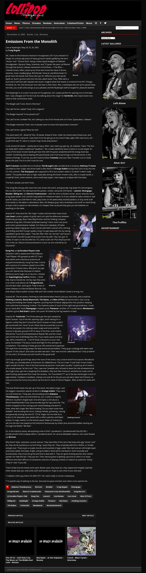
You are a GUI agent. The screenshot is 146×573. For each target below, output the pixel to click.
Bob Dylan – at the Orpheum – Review (50, 558)
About (89, 23)
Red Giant (63, 501)
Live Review (59, 496)
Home (9, 23)
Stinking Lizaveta (79, 501)
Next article (88, 515)
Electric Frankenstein (32, 491)
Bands (30, 34)
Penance (51, 501)
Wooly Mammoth (54, 505)
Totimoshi (24, 505)
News (17, 23)
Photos (26, 23)
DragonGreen (13, 491)
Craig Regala (62, 487)
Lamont (46, 496)
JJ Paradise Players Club (17, 496)
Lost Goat (72, 496)
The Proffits (119, 222)
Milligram (11, 501)
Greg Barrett (79, 491)
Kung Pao (35, 496)
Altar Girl (119, 162)
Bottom (38, 487)
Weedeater (38, 505)
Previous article (15, 515)
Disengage (75, 487)
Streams (36, 23)
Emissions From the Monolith (57, 491)
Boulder (49, 487)
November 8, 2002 (16, 34)
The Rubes (11, 505)
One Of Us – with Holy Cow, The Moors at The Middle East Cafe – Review (19, 560)
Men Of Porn (85, 496)
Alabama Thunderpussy (21, 487)
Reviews (47, 23)
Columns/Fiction (75, 23)
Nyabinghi (24, 501)
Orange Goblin (38, 501)
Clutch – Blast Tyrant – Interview (77, 558)
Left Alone (119, 103)
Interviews (59, 23)
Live (36, 34)
